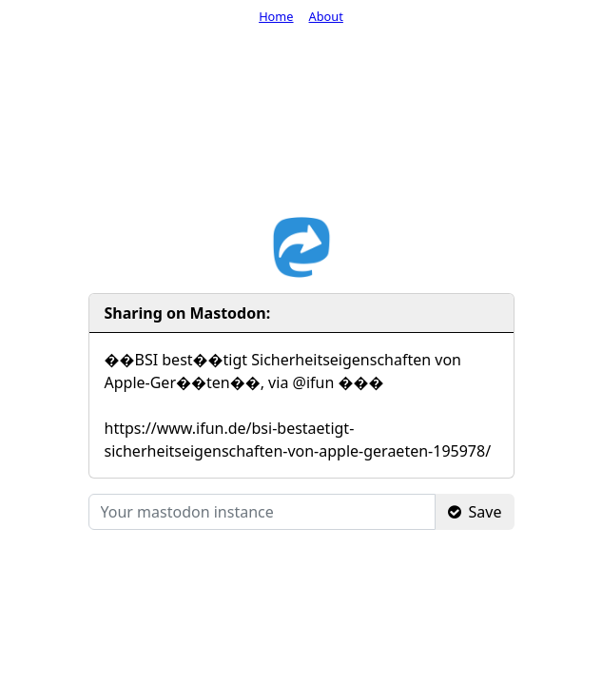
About (326, 16)
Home (276, 16)
